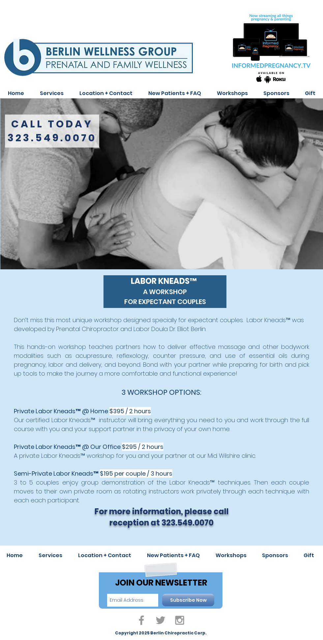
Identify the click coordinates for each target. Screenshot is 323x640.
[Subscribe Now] (188, 600)
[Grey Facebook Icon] (141, 620)
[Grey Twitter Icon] (160, 620)
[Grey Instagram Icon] (179, 620)
